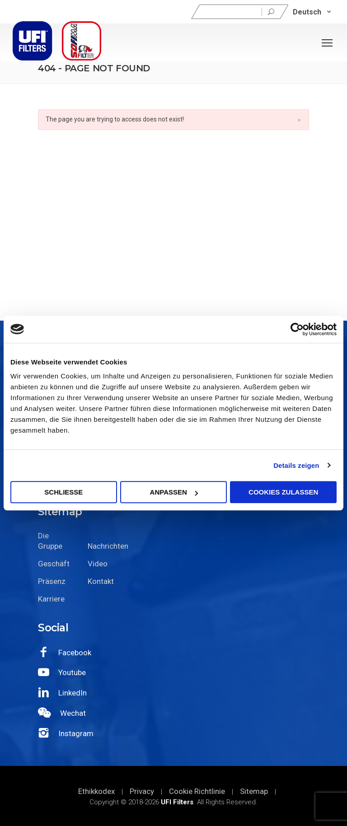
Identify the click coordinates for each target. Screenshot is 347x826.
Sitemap (254, 791)
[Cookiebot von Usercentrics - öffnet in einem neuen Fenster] (297, 329)
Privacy (142, 791)
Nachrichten (106, 546)
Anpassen (174, 492)
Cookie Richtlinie (197, 791)
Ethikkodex (96, 791)
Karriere (51, 598)
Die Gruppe (50, 541)
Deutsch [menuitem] (307, 11)
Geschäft (54, 563)
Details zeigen (296, 465)
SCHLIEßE (63, 492)
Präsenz (52, 581)
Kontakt (101, 581)
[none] (312, 12)
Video (98, 563)
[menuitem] (312, 12)
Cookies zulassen (283, 492)
